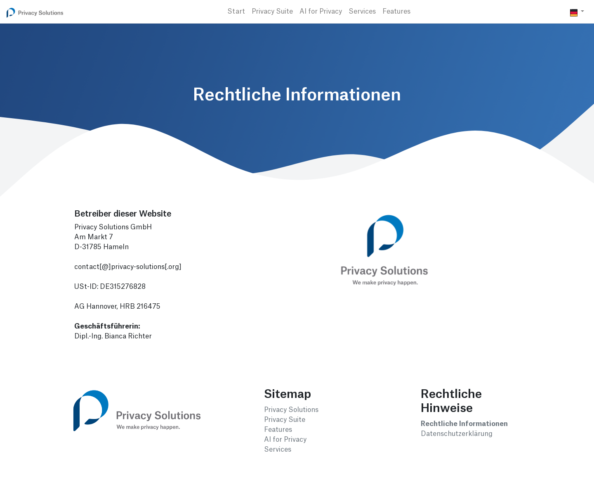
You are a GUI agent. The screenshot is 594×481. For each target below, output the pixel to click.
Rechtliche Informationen (464, 424)
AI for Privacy (320, 11)
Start (236, 11)
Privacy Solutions (291, 410)
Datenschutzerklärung (457, 434)
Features (396, 11)
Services (362, 11)
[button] (577, 11)
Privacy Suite (272, 11)
